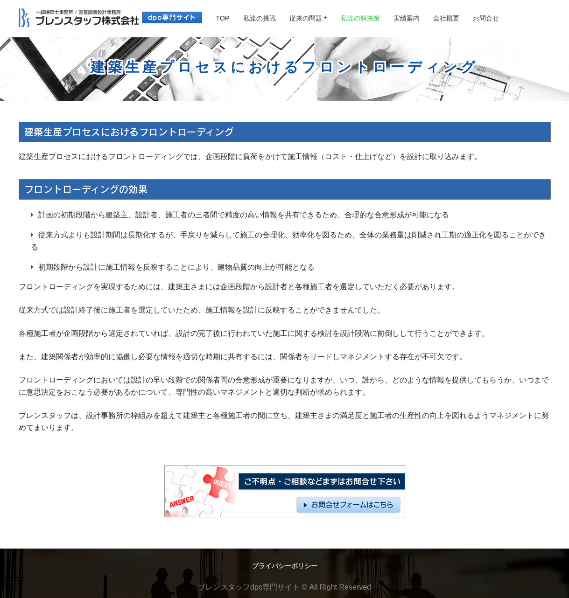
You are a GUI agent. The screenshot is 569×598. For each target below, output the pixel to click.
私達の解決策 (360, 18)
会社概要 (446, 18)
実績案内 (406, 18)
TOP (222, 18)
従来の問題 (305, 18)
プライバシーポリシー (284, 566)
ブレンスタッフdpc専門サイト (249, 587)
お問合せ (486, 18)
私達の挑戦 (259, 18)
